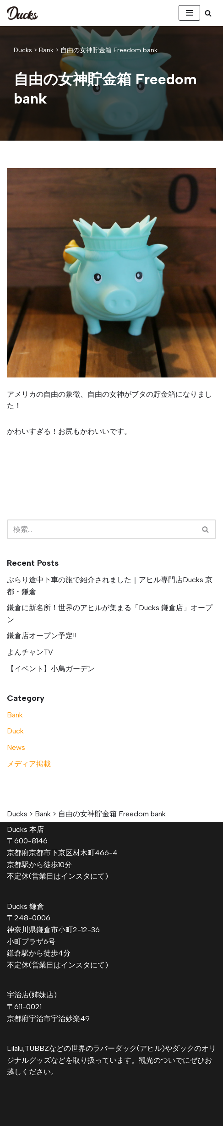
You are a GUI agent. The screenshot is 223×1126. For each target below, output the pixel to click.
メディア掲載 (29, 764)
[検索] (208, 13)
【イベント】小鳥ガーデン (51, 668)
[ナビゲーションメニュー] (189, 13)
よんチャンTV (30, 652)
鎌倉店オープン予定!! (41, 635)
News (16, 747)
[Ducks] (22, 13)
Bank (15, 715)
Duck (15, 731)
